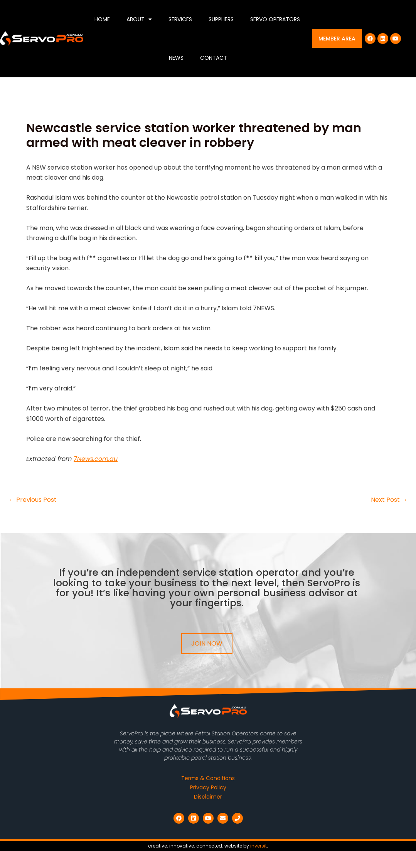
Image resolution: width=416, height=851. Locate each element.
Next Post (389, 500)
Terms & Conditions (208, 778)
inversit (258, 846)
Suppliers (221, 19)
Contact (213, 58)
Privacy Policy (208, 787)
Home (102, 19)
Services (180, 19)
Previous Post (32, 500)
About (139, 19)
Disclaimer (208, 797)
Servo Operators (275, 19)
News (176, 58)
